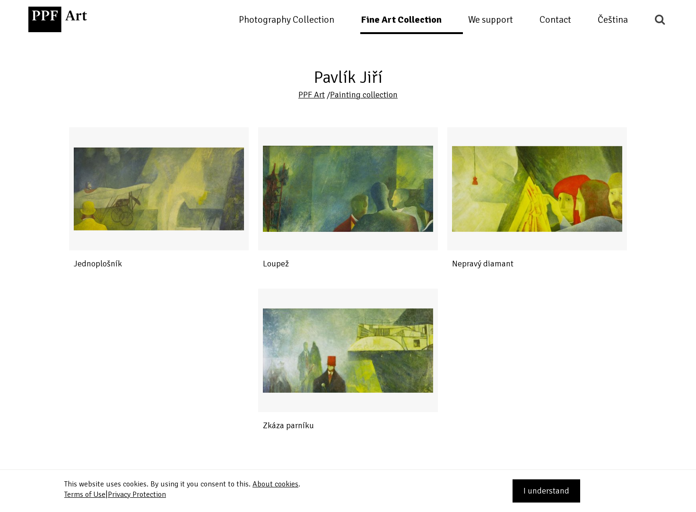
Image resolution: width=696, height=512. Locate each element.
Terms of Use (84, 494)
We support (490, 20)
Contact (555, 20)
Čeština (613, 20)
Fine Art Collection (401, 20)
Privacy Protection (137, 494)
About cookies (275, 484)
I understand (546, 491)
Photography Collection (286, 20)
